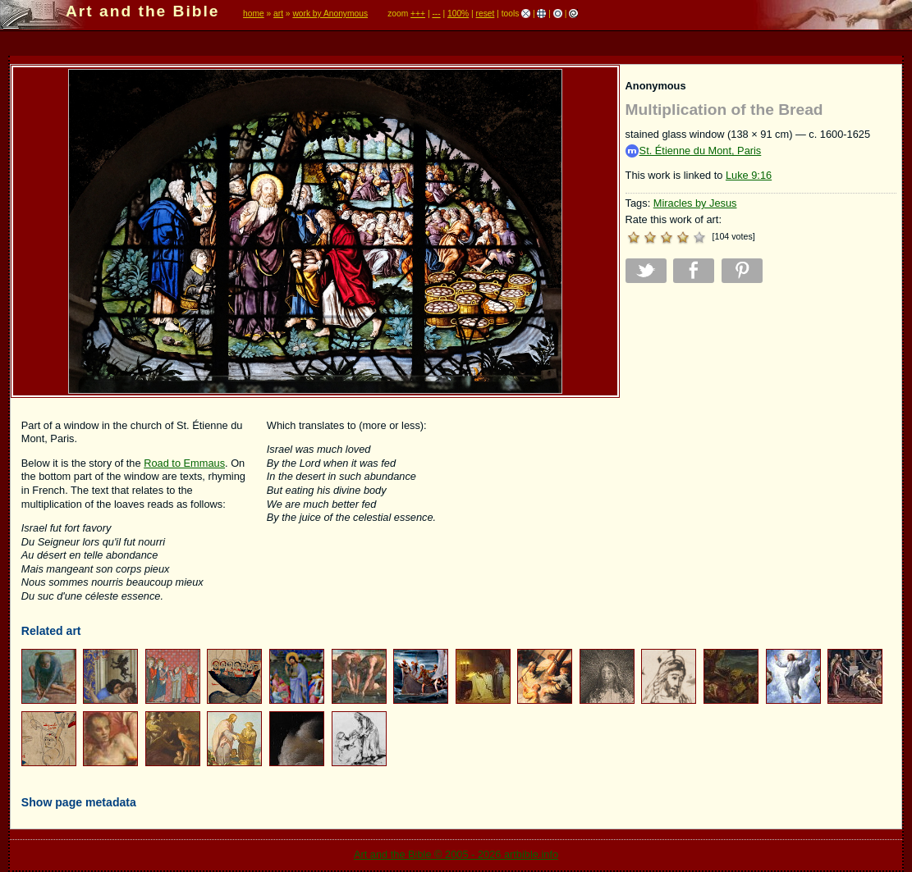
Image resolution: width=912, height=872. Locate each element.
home (253, 13)
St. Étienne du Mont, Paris (694, 151)
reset (485, 13)
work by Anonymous (330, 13)
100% (458, 13)
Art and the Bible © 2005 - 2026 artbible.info (456, 854)
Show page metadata (78, 802)
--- (436, 13)
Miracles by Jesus (695, 203)
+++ (417, 13)
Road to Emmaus (184, 463)
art (278, 13)
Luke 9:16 (749, 175)
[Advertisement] (761, 411)
